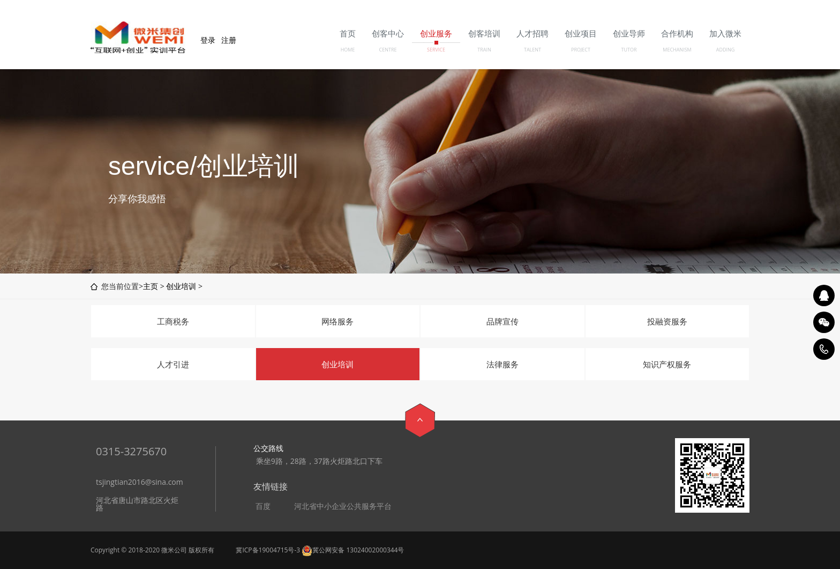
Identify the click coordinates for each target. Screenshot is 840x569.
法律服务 (502, 364)
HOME (348, 49)
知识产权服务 (667, 364)
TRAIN (484, 49)
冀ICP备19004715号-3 (268, 550)
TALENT (532, 49)
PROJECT (580, 49)
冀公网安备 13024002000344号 (353, 550)
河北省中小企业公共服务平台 (343, 506)
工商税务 (173, 321)
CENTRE (388, 49)
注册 (228, 40)
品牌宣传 (502, 321)
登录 (207, 40)
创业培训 (181, 286)
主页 (150, 286)
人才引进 (173, 364)
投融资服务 (667, 321)
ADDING (725, 49)
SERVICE (436, 49)
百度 (263, 506)
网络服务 (337, 321)
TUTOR (628, 49)
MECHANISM (677, 49)
